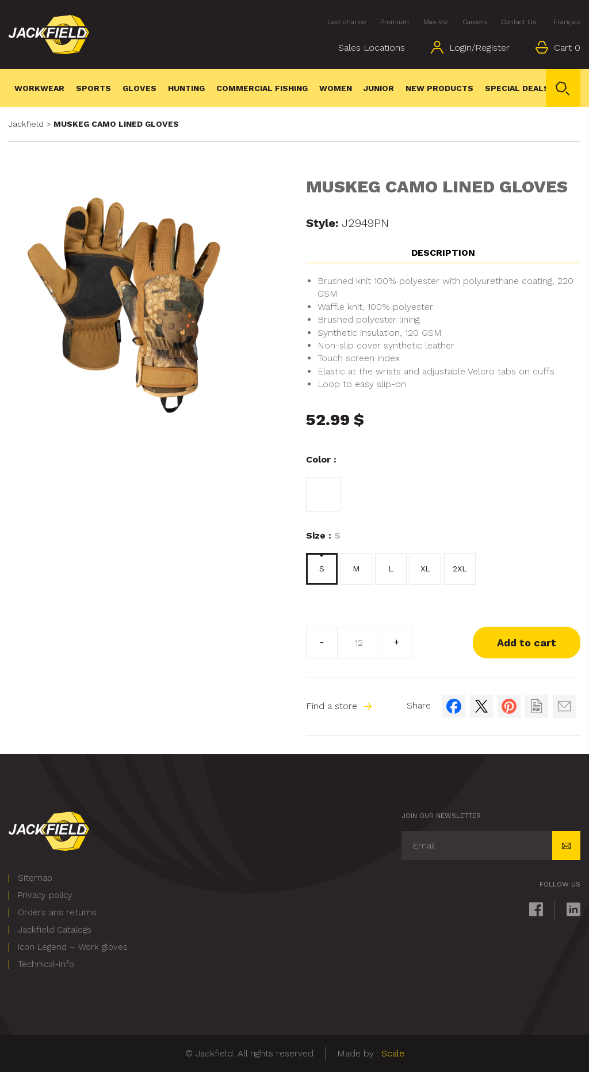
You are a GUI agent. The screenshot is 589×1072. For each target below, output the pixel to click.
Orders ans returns (57, 912)
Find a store (339, 705)
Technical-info (46, 964)
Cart (558, 47)
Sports (93, 88)
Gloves (139, 88)
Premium (394, 22)
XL (425, 568)
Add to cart (526, 643)
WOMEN (335, 88)
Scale (392, 1053)
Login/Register (470, 47)
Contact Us (518, 22)
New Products (439, 88)
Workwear (39, 88)
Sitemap (35, 878)
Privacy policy (45, 895)
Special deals (517, 88)
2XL (460, 568)
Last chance (346, 22)
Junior (379, 88)
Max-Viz (435, 22)
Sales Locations (371, 47)
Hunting (186, 88)
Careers (474, 22)
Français (566, 22)
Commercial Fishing (262, 88)
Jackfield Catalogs (54, 930)
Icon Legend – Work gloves (73, 947)
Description (443, 252)
